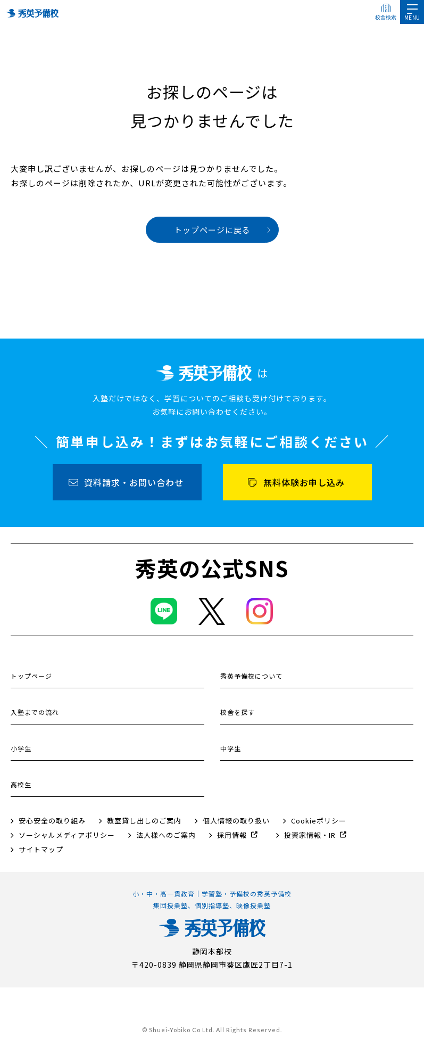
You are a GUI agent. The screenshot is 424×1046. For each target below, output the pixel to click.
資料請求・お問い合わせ (134, 482)
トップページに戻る (212, 229)
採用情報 (232, 835)
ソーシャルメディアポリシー (67, 835)
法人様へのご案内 (166, 835)
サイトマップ (41, 849)
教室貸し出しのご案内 (144, 821)
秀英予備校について (251, 675)
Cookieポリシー (318, 821)
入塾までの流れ (35, 711)
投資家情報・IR (310, 835)
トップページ (31, 675)
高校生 (21, 784)
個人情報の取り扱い (236, 821)
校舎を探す (237, 711)
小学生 (21, 748)
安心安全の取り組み (52, 821)
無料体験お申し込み (304, 482)
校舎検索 (385, 17)
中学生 (230, 748)
